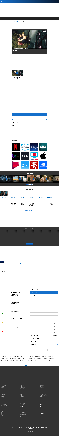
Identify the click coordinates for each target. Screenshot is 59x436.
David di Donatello (23, 413)
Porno (39, 360)
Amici (41, 396)
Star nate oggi (22, 404)
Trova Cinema (3, 384)
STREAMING (3, 402)
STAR (21, 402)
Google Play (3, 415)
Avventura (22, 356)
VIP (40, 406)
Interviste (2, 393)
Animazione (3, 356)
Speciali (21, 395)
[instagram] (26, 432)
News (1, 403)
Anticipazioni (42, 385)
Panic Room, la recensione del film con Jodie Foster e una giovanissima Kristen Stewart (50, 201)
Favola (45, 358)
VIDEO (41, 404)
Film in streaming (3, 397)
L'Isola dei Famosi (43, 394)
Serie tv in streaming (23, 393)
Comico (43, 356)
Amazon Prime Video (4, 407)
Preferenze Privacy (29, 429)
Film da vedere (3, 394)
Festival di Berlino (23, 412)
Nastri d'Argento (23, 414)
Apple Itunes (3, 414)
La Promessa (42, 387)
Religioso (44, 360)
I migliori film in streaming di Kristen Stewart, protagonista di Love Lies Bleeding (22, 201)
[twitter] (34, 432)
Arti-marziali (16, 356)
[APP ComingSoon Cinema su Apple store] (32, 425)
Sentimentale (51, 360)
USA (27, 289)
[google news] (28, 432)
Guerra (2, 360)
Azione (30, 356)
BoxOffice (2, 386)
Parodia (26, 360)
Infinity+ (2, 411)
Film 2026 (2, 396)
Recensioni (22, 396)
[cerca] (58, 1)
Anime (10, 356)
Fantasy (38, 358)
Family (24, 358)
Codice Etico (18, 429)
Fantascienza (31, 358)
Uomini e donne (42, 388)
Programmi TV (42, 397)
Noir (20, 360)
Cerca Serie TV (22, 386)
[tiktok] (32, 432)
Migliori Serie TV (23, 387)
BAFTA (21, 415)
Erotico (19, 358)
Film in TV (2, 387)
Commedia (49, 356)
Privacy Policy (23, 429)
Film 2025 (2, 395)
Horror (8, 360)
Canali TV (41, 398)
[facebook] (24, 432)
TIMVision (2, 413)
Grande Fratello (42, 389)
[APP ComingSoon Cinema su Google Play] (39, 425)
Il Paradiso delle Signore (44, 395)
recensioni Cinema (50, 197)
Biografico (36, 356)
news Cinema (4, 197)
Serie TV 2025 (22, 384)
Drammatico (11, 358)
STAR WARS (42, 413)
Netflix (2, 406)
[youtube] (30, 432)
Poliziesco (32, 360)
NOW (41, 402)
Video (1, 389)
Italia (24, 289)
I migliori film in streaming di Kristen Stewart (40, 200)
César (21, 416)
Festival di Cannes (23, 411)
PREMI (21, 406)
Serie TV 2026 (22, 385)
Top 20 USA (22, 388)
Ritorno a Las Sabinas (43, 393)
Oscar (21, 407)
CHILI (1, 412)
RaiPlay (2, 416)
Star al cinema (22, 403)
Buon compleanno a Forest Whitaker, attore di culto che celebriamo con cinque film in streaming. (13, 201)
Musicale (14, 360)
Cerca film (2, 398)
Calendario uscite (3, 385)
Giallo (50, 358)
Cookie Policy (36, 429)
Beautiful (41, 386)
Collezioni (2, 388)
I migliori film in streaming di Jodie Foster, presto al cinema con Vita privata (4, 201)
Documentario (3, 358)
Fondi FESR (41, 429)
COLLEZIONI (42, 411)
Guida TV (21, 394)
